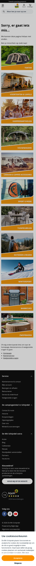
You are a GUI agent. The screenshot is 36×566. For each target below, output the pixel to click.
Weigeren (18, 563)
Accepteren (18, 558)
